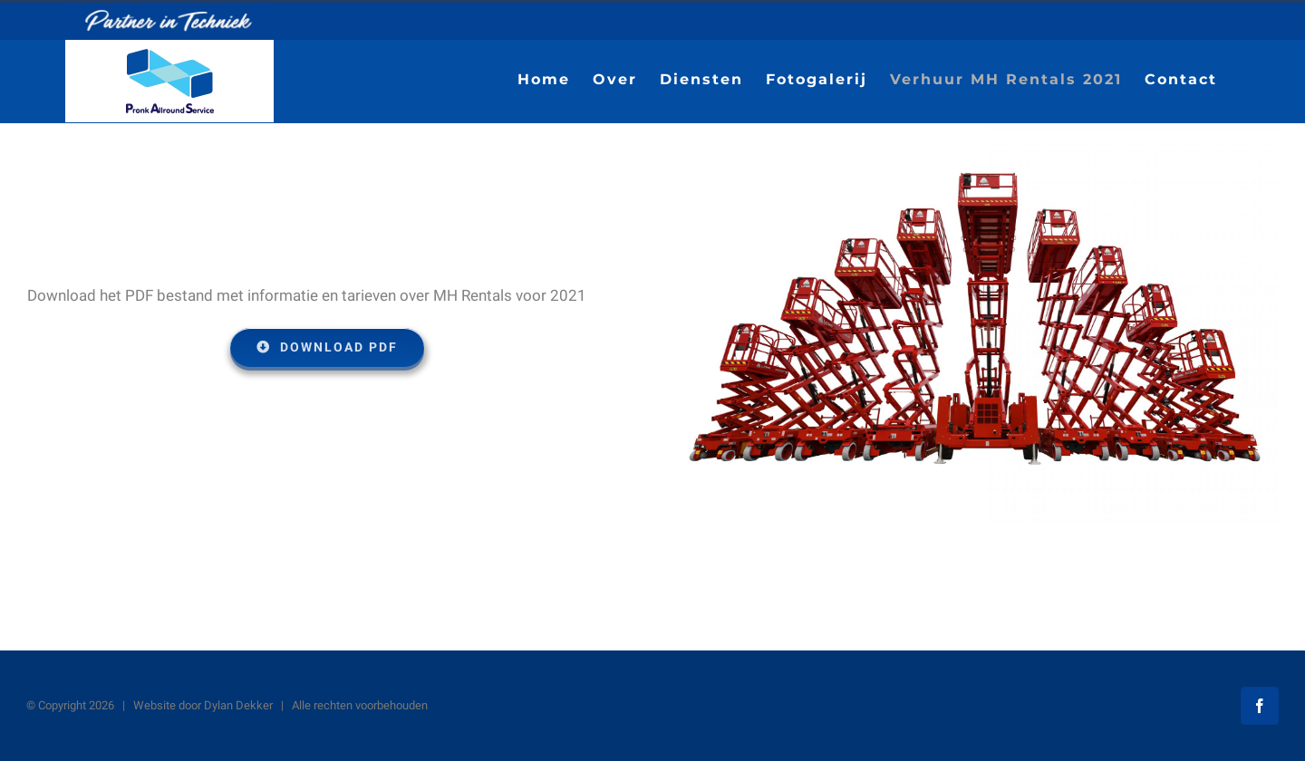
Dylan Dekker (238, 705)
